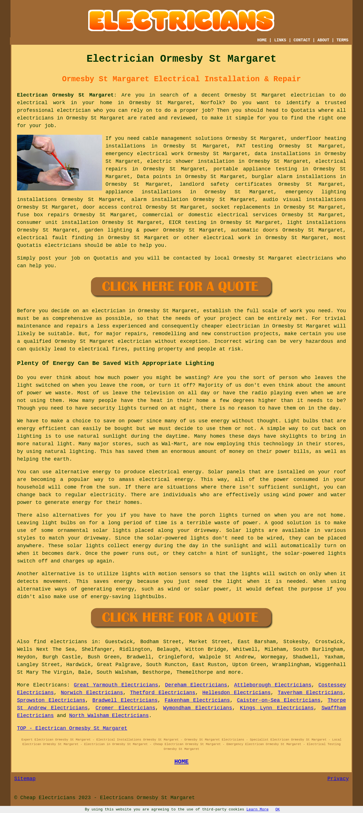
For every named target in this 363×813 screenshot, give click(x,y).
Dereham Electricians (196, 685)
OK (277, 809)
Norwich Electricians (92, 693)
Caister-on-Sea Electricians (278, 700)
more (234, 672)
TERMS (342, 40)
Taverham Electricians (310, 693)
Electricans (50, 685)
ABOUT (323, 40)
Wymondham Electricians (197, 708)
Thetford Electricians (162, 693)
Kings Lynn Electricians (277, 708)
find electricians (60, 642)
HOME (262, 40)
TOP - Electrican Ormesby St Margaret (72, 728)
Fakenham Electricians (197, 700)
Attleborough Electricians (272, 685)
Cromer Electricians (125, 708)
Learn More (257, 809)
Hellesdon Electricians (236, 693)
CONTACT (302, 40)
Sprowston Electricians (51, 700)
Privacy (338, 779)
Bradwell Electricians (125, 700)
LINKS (280, 40)
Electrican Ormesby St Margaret (65, 95)
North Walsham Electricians (109, 715)
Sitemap (25, 779)
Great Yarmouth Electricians (116, 685)
